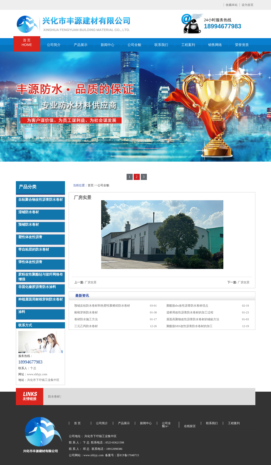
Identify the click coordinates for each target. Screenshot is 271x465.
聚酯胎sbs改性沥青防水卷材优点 (187, 305)
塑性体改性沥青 (30, 237)
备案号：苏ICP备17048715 (122, 455)
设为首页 (247, 4)
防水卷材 (54, 396)
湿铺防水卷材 (28, 212)
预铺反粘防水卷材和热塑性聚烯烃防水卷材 (102, 305)
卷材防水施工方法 (86, 319)
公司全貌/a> (166, 423)
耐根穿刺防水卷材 (86, 312)
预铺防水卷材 (28, 224)
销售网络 (215, 45)
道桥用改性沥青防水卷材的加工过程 (189, 312)
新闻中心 (107, 45)
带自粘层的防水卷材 (33, 249)
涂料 (21, 312)
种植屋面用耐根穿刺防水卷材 (40, 299)
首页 (91, 185)
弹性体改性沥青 (30, 262)
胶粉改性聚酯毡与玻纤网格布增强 (40, 277)
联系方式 (25, 325)
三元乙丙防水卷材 (86, 326)
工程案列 (188, 45)
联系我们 (161, 45)
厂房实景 (91, 282)
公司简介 (54, 45)
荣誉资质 (242, 45)
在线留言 (190, 426)
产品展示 (80, 45)
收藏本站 (232, 4)
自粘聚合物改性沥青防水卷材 (40, 199)
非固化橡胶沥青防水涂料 (37, 287)
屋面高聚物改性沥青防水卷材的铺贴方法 (192, 319)
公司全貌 (134, 45)
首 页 (27, 42)
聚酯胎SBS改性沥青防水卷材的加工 (189, 326)
